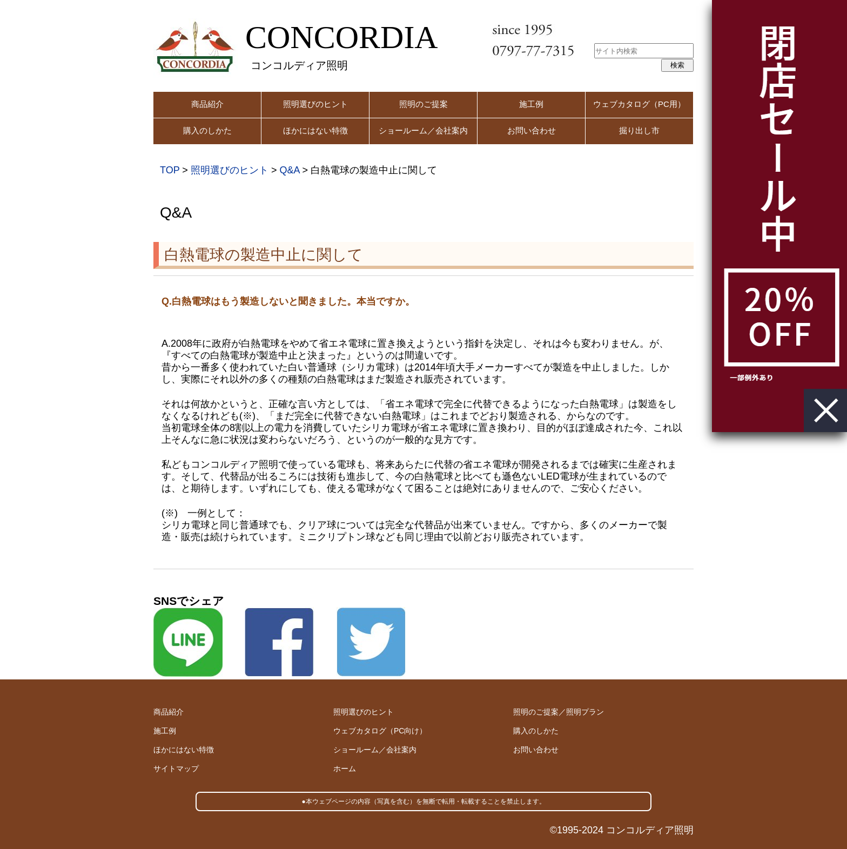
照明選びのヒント (315, 104)
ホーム (344, 768)
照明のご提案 (423, 104)
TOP (169, 170)
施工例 (531, 104)
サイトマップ (176, 768)
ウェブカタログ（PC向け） (380, 730)
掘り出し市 (639, 130)
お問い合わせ (531, 130)
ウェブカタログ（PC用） (639, 104)
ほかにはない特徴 (315, 130)
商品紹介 (207, 104)
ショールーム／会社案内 (423, 130)
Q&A (289, 170)
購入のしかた (207, 130)
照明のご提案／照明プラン (558, 712)
